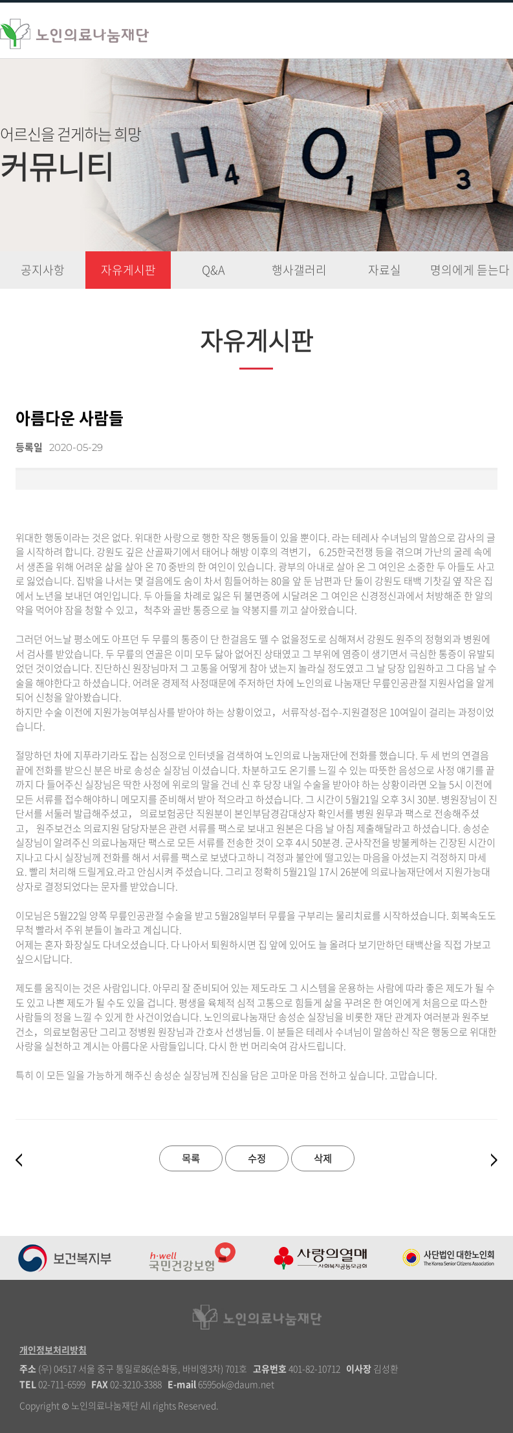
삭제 (323, 1158)
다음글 (494, 1160)
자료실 (384, 269)
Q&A (213, 269)
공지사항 (43, 269)
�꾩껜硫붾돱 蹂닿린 (486, 29)
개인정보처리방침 (53, 1349)
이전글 (19, 1160)
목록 (191, 1158)
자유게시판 (128, 269)
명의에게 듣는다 (470, 269)
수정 (257, 1158)
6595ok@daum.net (236, 1383)
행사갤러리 (299, 269)
